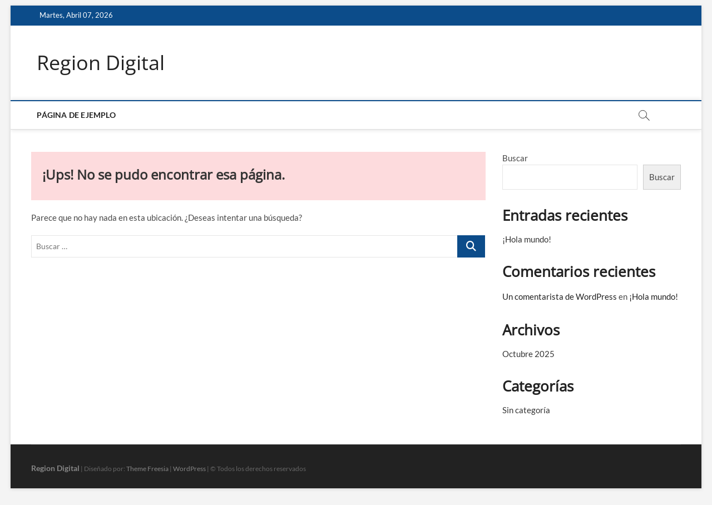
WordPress (189, 468)
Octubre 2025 (528, 354)
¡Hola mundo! (526, 239)
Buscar (515, 158)
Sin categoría (526, 410)
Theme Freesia (147, 468)
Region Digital (101, 63)
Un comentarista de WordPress (559, 296)
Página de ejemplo (76, 115)
